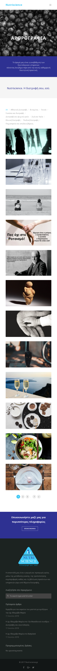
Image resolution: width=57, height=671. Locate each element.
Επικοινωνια (30, 529)
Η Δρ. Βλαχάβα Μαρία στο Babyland (21, 634)
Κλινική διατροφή (13, 120)
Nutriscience (14, 5)
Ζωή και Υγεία (37, 116)
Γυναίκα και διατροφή (15, 113)
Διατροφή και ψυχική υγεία (17, 116)
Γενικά (43, 110)
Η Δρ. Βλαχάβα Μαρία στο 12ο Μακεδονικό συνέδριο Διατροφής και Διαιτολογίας (27, 623)
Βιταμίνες (34, 110)
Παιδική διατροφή (30, 120)
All (7, 110)
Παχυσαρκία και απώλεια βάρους (19, 123)
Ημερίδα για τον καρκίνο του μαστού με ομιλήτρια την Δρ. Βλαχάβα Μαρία (27, 611)
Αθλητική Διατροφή (19, 110)
